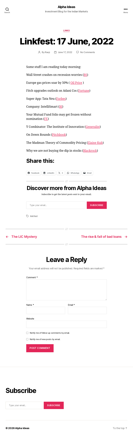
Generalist (93, 127)
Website (30, 318)
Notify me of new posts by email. (45, 339)
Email (71, 305)
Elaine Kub (95, 143)
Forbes (61, 99)
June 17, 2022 (65, 52)
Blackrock (90, 151)
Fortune (83, 91)
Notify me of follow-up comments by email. (50, 333)
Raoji (47, 52)
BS (85, 75)
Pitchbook (59, 135)
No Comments (87, 52)
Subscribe (96, 205)
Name (30, 305)
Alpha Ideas (66, 7)
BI (60, 107)
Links (66, 30)
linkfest (34, 216)
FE (46, 119)
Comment (32, 277)
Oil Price (76, 83)
